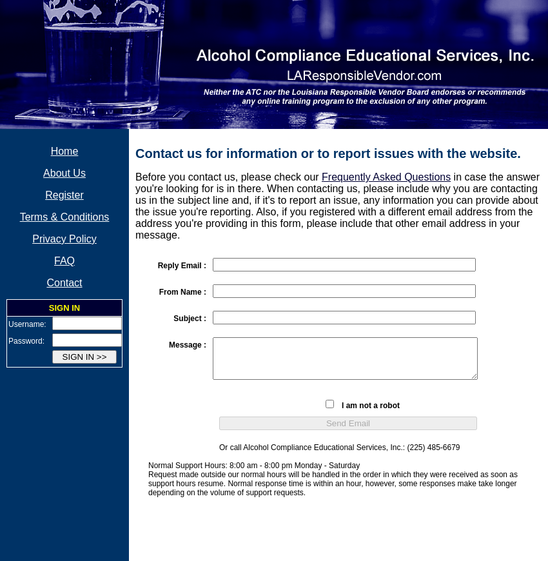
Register (64, 195)
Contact (64, 282)
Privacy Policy (64, 238)
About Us (64, 173)
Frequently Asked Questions (386, 177)
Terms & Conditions (65, 217)
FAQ (64, 260)
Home (65, 151)
